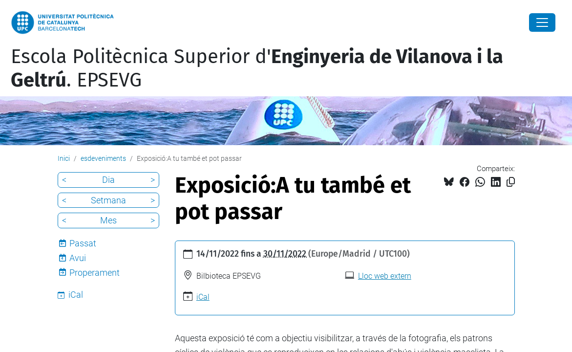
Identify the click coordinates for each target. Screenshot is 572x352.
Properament (94, 272)
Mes (108, 220)
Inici (64, 158)
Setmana (108, 200)
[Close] (542, 22)
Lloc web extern (384, 276)
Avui (77, 258)
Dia (108, 180)
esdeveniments (103, 158)
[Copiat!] (511, 182)
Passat (82, 243)
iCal (203, 297)
